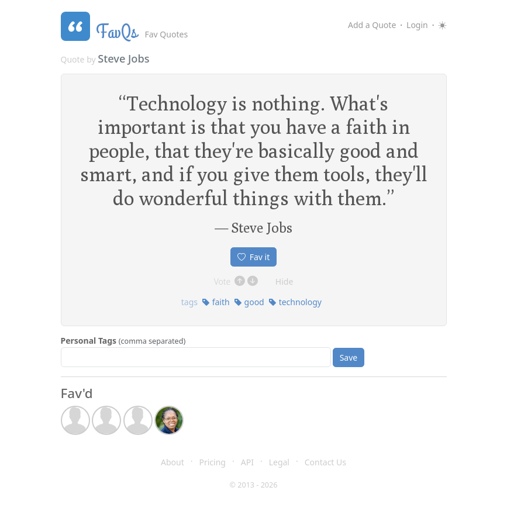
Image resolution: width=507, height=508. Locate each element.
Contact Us (325, 462)
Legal (279, 462)
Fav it (253, 256)
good (249, 301)
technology (295, 301)
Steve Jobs (123, 58)
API (247, 462)
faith (216, 301)
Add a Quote (372, 24)
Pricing (212, 462)
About (172, 462)
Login (417, 24)
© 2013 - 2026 (254, 485)
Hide (284, 281)
